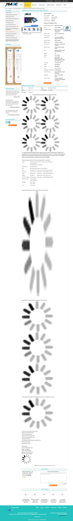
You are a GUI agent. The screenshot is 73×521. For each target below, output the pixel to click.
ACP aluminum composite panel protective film (31, 440)
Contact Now (48, 83)
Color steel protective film (11, 24)
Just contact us (43, 519)
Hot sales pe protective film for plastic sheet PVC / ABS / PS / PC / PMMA (62, 502)
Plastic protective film (17, 8)
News (65, 5)
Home (21, 5)
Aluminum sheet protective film (12, 26)
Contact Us (59, 5)
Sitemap (65, 507)
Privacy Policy (20, 512)
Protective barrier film (10, 35)
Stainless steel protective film (11, 14)
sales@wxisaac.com (29, 447)
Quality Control (50, 5)
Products (27, 5)
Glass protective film (10, 20)
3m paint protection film (40, 465)
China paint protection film (28, 512)
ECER (45, 514)
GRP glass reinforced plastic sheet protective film (35, 501)
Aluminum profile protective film (12, 18)
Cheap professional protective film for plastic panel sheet (33, 396)
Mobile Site (37, 516)
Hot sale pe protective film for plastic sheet (53, 501)
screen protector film (48, 465)
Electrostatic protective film (11, 33)
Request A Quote (58, 1)
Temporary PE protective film (11, 37)
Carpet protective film (10, 16)
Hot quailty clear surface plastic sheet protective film (44, 501)
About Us (34, 5)
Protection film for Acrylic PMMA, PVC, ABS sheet (26, 501)
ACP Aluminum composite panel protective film (12, 29)
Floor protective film (10, 22)
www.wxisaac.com (29, 452)
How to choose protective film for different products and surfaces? (12, 40)
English (66, 1)
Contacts (60, 507)
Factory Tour (42, 5)
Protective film (8, 12)
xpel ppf (53, 465)
